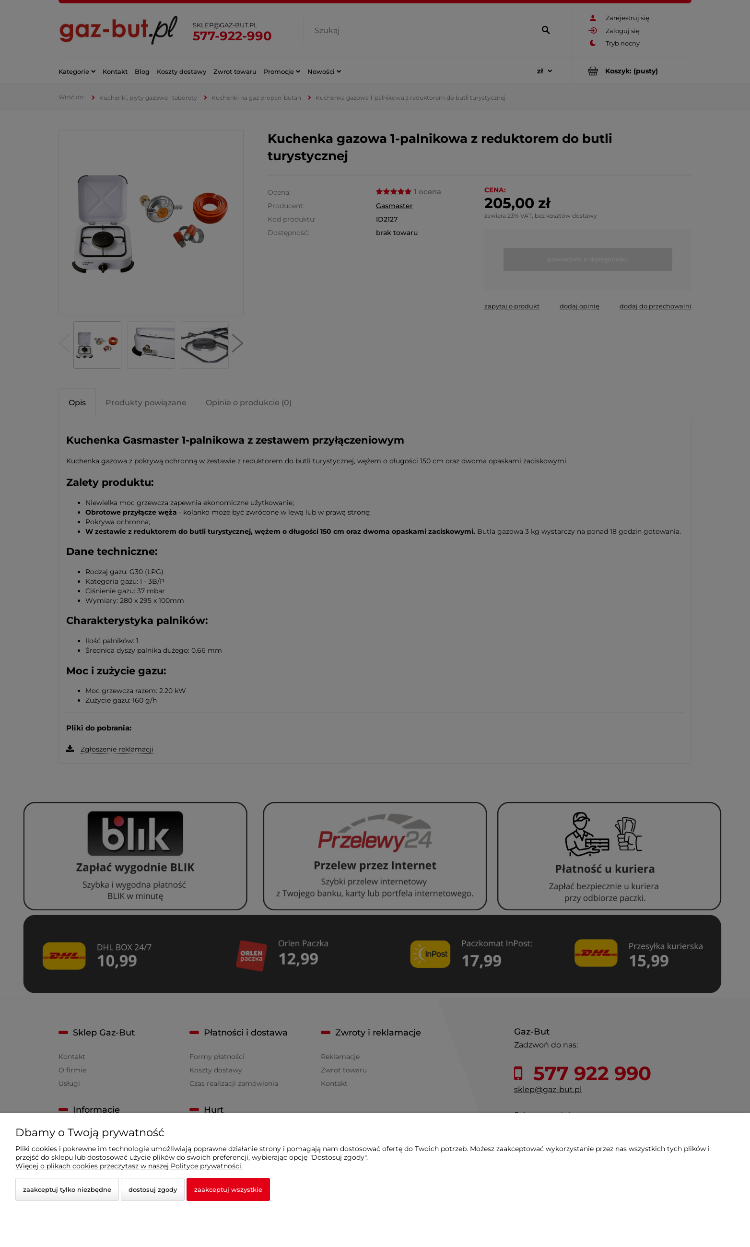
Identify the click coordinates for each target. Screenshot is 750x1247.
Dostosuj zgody (153, 1189)
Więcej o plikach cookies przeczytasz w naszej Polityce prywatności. (129, 1166)
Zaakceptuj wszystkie (228, 1189)
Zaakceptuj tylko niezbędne (67, 1189)
